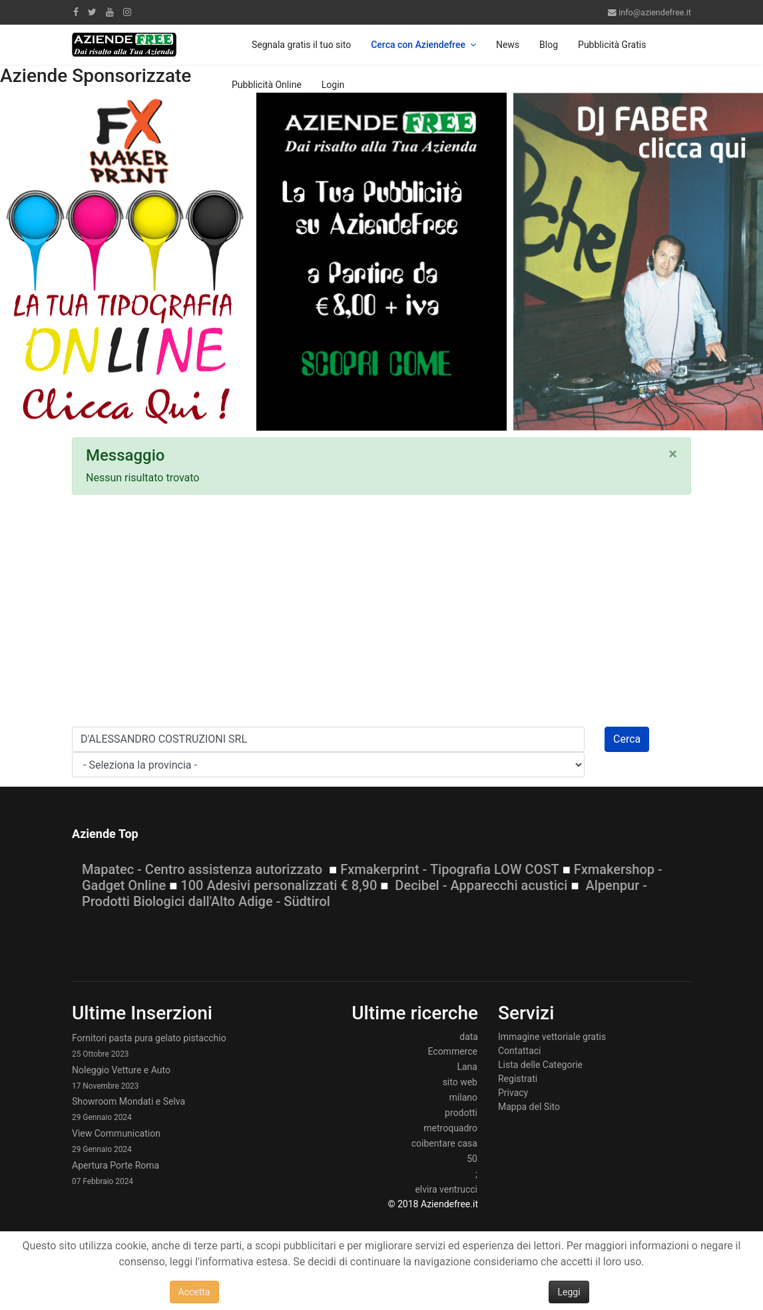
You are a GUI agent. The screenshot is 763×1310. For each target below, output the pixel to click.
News (507, 44)
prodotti (461, 1112)
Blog (548, 44)
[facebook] (76, 12)
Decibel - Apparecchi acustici (481, 885)
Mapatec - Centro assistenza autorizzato (202, 869)
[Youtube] (110, 12)
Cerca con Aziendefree (418, 44)
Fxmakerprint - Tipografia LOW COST (449, 869)
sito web (460, 1082)
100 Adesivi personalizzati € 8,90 (278, 885)
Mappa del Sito (529, 1106)
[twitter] (92, 12)
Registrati (517, 1078)
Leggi (568, 1292)
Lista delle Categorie (540, 1064)
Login (333, 84)
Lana (467, 1066)
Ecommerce (452, 1051)
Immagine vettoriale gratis (552, 1036)
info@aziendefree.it (655, 12)
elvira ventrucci (446, 1189)
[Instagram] (127, 12)
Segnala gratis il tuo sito (301, 44)
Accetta (194, 1292)
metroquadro (450, 1128)
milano (463, 1097)
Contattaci (519, 1050)
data (468, 1036)
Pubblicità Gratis (612, 44)
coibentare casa (444, 1143)
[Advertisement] (381, 614)
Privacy (513, 1092)
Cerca (626, 739)
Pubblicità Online (267, 84)
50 (472, 1158)
